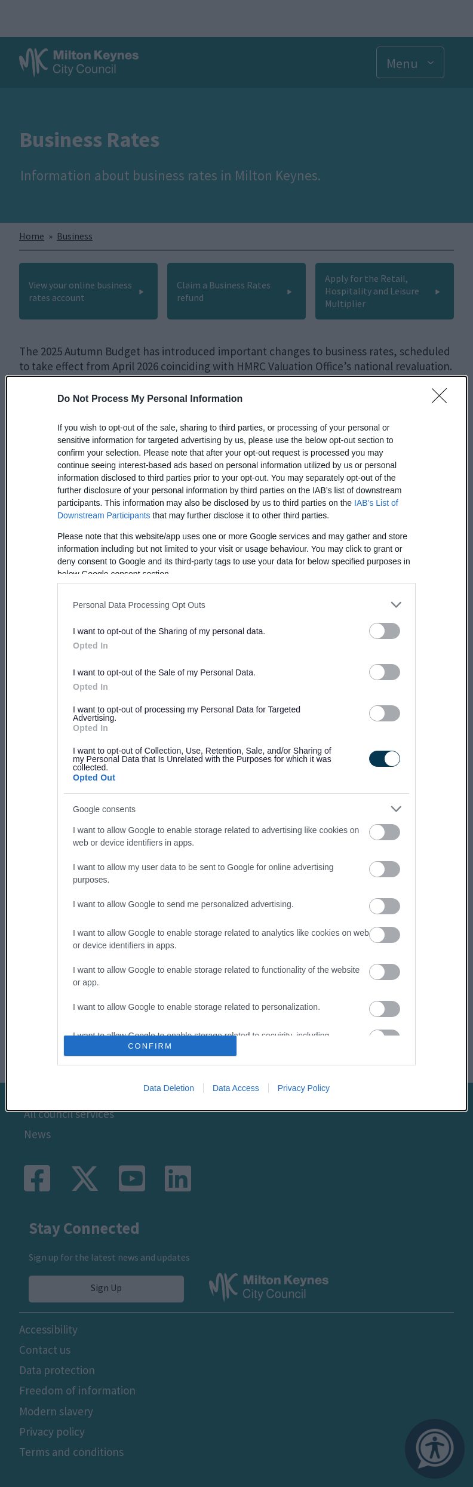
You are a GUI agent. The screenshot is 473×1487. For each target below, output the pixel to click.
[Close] (443, 399)
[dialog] (236, 743)
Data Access (236, 1088)
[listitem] (236, 604)
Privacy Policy (304, 1088)
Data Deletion (168, 1088)
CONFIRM (150, 1045)
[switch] (384, 631)
